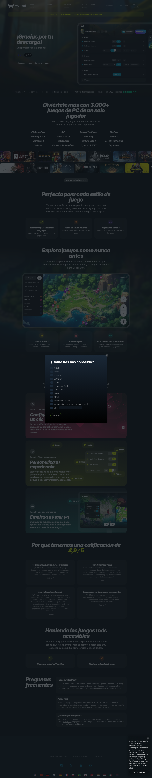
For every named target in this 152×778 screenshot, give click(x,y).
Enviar (56, 415)
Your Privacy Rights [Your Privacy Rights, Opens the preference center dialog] (139, 772)
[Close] (148, 738)
